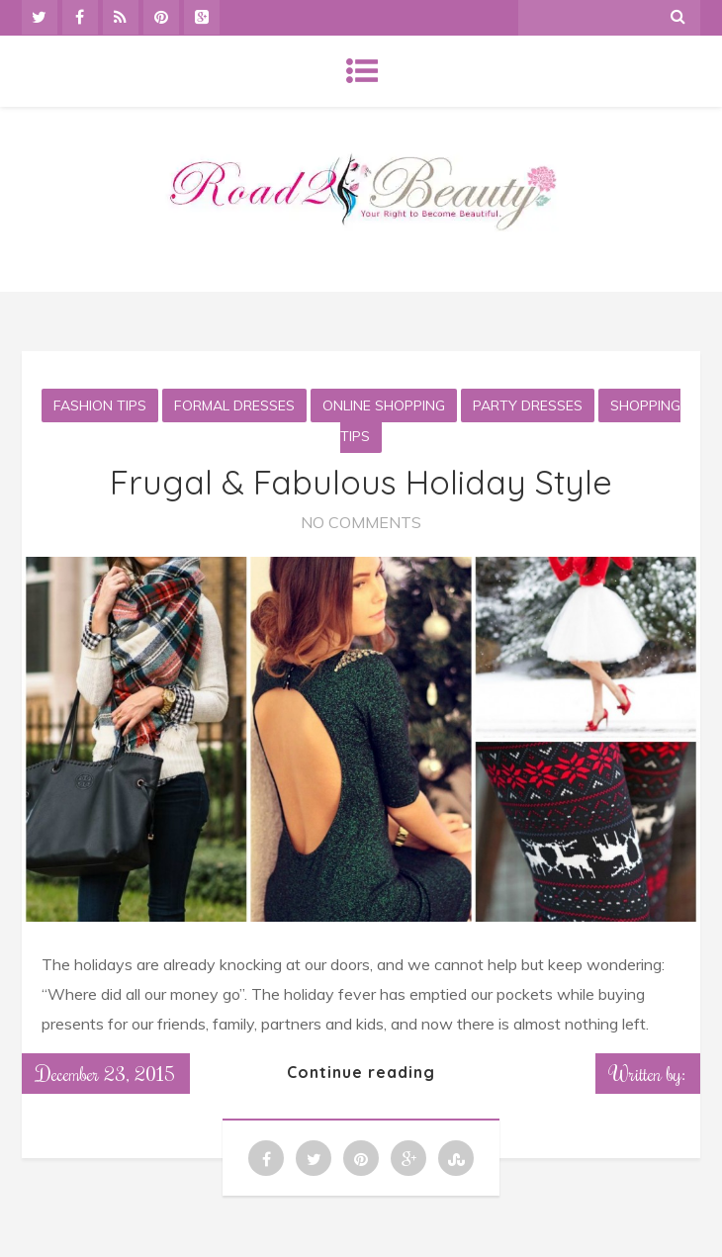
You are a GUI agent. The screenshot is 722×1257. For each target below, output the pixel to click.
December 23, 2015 (106, 1073)
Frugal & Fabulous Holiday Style (361, 482)
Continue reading (361, 1072)
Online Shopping (383, 405)
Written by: (647, 1073)
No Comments (361, 522)
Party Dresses (528, 405)
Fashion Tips (99, 405)
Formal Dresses (234, 405)
